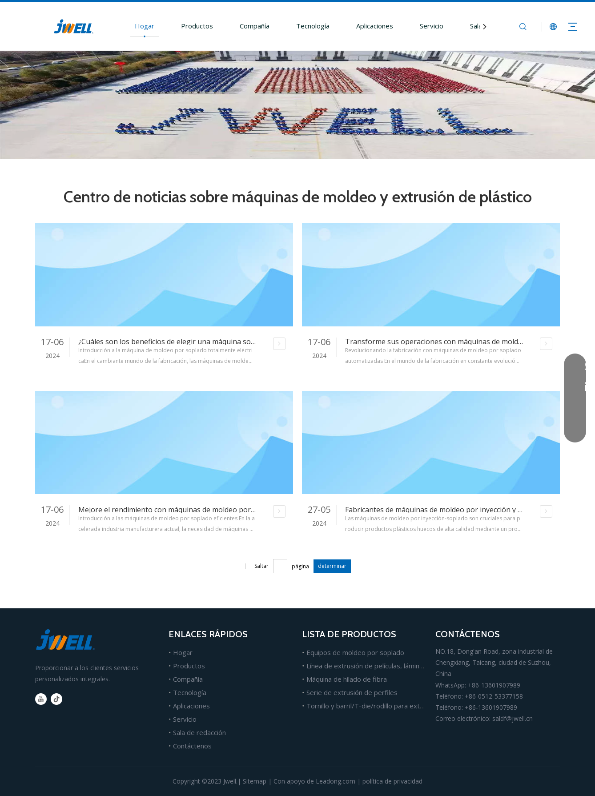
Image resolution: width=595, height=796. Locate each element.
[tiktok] (56, 699)
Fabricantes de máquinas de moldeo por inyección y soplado (444, 510)
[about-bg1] (297, 105)
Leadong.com (335, 781)
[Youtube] (41, 699)
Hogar (144, 25)
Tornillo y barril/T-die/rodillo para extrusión (372, 705)
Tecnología (313, 25)
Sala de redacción (199, 732)
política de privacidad (392, 781)
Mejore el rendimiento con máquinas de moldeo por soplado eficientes (195, 510)
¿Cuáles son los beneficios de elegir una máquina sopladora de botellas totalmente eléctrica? (232, 341)
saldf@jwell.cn (512, 718)
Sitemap (254, 781)
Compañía (254, 25)
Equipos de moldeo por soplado (355, 652)
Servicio (431, 25)
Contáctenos (192, 745)
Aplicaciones (374, 25)
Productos (197, 25)
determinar (332, 566)
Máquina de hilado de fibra (346, 679)
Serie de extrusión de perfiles (352, 692)
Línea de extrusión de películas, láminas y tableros (382, 665)
